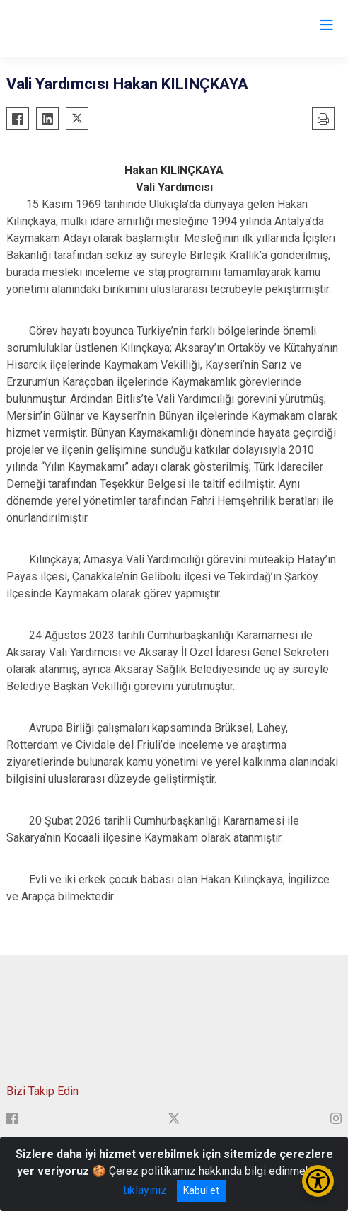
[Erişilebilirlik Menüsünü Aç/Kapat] (318, 1181)
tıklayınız (145, 1190)
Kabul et (201, 1190)
